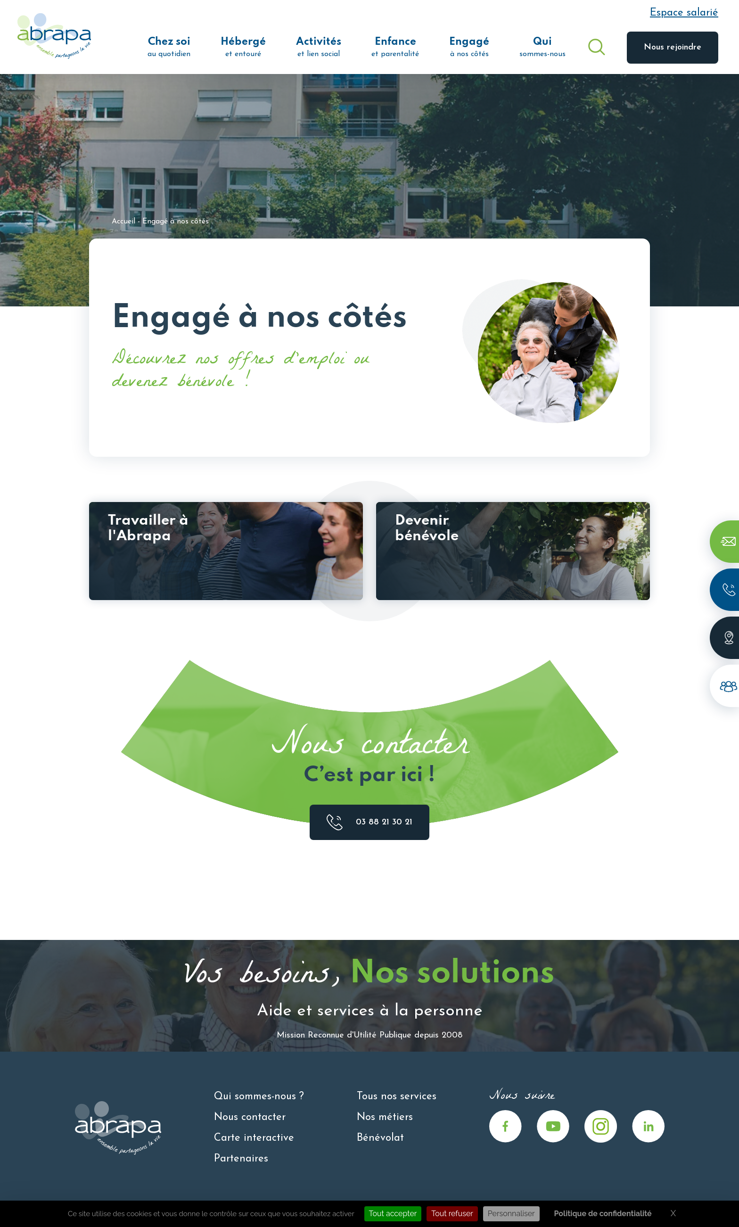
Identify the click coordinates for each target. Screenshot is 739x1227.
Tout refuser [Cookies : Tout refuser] (452, 1213)
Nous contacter (250, 1117)
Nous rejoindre (672, 47)
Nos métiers (385, 1117)
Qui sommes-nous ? (259, 1096)
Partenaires (241, 1158)
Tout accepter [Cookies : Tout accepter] (393, 1213)
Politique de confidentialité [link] (603, 1213)
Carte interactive (254, 1138)
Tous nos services (396, 1096)
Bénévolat (380, 1138)
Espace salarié (684, 13)
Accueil (123, 221)
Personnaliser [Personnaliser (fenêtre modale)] (511, 1213)
